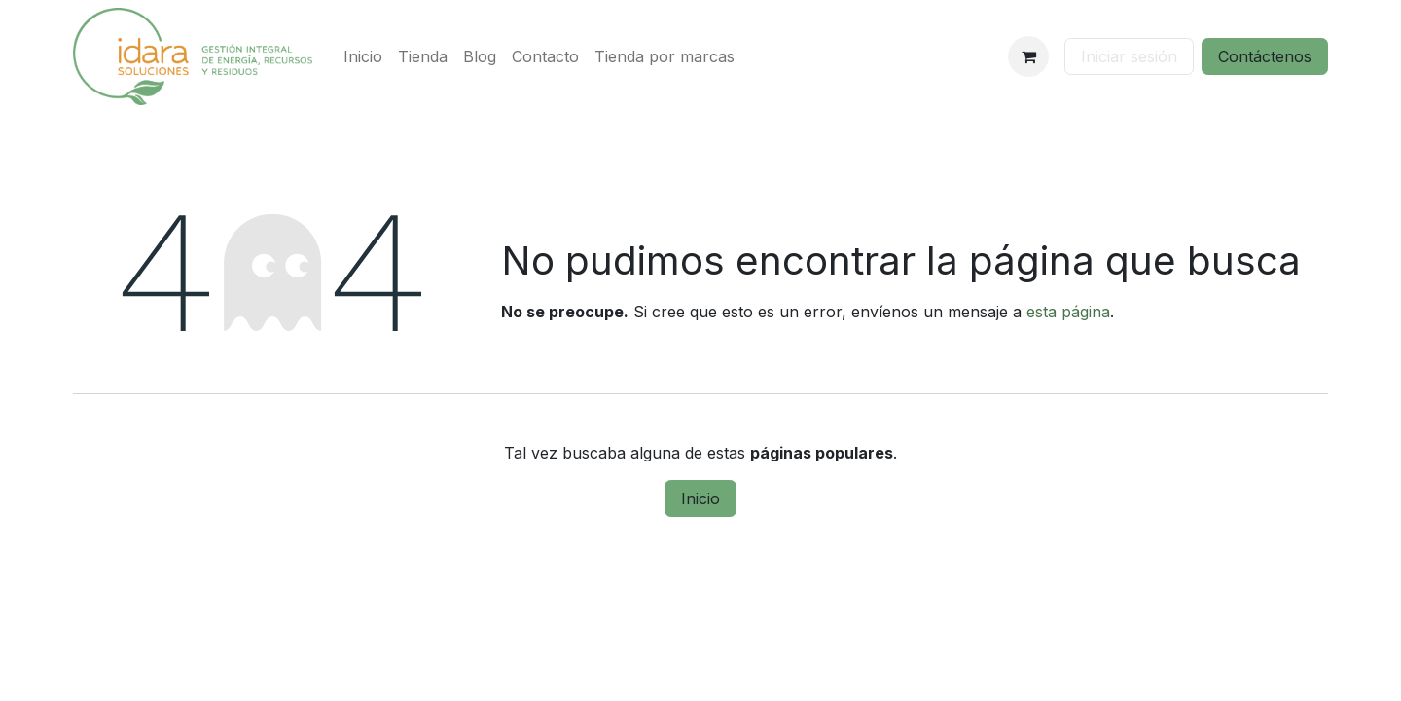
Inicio (700, 498)
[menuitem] (363, 56)
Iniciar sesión (1129, 56)
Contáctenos (1264, 56)
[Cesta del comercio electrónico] (1028, 56)
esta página (1068, 311)
